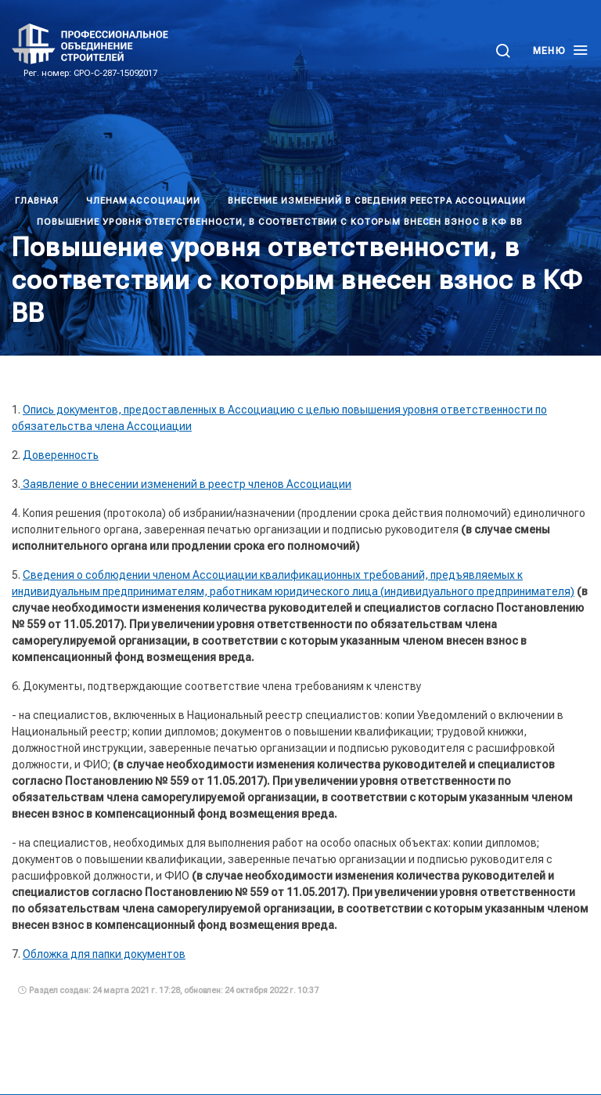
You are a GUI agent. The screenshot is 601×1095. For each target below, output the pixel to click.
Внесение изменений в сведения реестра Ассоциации (376, 201)
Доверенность (61, 455)
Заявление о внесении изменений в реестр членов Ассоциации (185, 484)
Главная (37, 201)
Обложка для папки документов (104, 954)
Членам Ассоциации (143, 201)
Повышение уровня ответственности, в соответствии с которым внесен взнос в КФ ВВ (280, 222)
